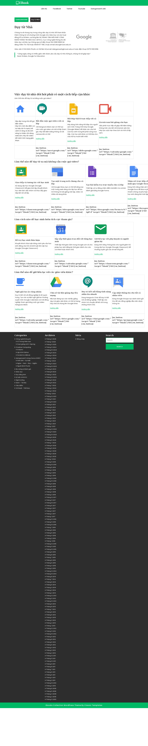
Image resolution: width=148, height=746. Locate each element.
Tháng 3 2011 (50, 680)
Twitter (69, 9)
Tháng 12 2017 (51, 497)
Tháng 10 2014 (51, 574)
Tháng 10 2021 (51, 402)
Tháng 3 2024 (51, 358)
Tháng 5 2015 (51, 563)
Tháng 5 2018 (51, 489)
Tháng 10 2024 (51, 350)
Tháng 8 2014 (51, 577)
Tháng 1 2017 (50, 516)
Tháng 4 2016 (51, 536)
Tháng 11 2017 (51, 500)
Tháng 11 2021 (51, 399)
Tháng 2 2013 (51, 623)
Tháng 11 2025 (51, 344)
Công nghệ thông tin (23, 339)
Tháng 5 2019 (51, 467)
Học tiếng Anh (21, 375)
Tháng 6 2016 (51, 530)
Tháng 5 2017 (51, 506)
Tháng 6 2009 (51, 688)
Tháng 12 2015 (51, 544)
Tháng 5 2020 (51, 448)
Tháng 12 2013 (51, 596)
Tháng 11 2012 (51, 631)
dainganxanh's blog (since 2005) (28, 358)
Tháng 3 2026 (51, 339)
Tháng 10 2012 (51, 634)
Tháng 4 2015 (51, 566)
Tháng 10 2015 (51, 549)
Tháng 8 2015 (51, 555)
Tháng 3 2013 (51, 620)
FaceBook (57, 9)
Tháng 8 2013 (51, 607)
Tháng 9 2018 (51, 484)
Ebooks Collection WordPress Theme (64, 705)
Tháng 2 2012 (51, 653)
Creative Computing (23, 347)
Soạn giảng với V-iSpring (26, 344)
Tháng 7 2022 (51, 385)
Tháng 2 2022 (51, 391)
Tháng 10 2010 (51, 683)
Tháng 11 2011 (50, 658)
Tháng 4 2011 (50, 678)
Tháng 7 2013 (51, 609)
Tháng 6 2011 (50, 672)
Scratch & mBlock (23, 355)
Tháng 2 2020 (51, 456)
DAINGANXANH (21, 20)
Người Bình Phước (23, 366)
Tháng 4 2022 (51, 388)
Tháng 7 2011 (50, 669)
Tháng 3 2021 (51, 421)
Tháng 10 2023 (51, 366)
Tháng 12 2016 (51, 519)
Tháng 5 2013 (51, 615)
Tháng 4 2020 (51, 451)
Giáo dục (19, 372)
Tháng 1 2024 (51, 361)
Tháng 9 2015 (51, 552)
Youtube (81, 9)
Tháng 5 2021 (51, 415)
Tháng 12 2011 (51, 656)
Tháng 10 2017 (51, 503)
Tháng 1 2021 (50, 426)
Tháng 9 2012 (51, 637)
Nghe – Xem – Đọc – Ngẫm (27, 363)
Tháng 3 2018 (51, 495)
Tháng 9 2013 (51, 604)
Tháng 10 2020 (51, 435)
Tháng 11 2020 (51, 432)
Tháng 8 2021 (51, 407)
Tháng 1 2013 (50, 626)
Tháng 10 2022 (51, 377)
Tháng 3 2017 (51, 511)
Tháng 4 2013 (51, 617)
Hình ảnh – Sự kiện (24, 361)
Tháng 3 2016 (51, 538)
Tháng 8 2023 (51, 372)
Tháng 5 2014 (51, 585)
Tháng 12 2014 (51, 571)
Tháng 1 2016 (50, 541)
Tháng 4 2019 (51, 470)
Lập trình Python (23, 352)
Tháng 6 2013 (51, 612)
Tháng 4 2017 (51, 508)
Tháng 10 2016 (51, 525)
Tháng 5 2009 (51, 691)
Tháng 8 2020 (51, 440)
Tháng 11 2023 (51, 364)
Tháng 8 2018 (51, 486)
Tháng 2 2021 (51, 424)
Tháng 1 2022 (51, 394)
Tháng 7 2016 (51, 527)
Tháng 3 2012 (51, 650)
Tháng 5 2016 (51, 533)
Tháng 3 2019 (51, 473)
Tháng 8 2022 (51, 383)
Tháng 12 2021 (51, 396)
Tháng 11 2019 (51, 462)
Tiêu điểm (19, 385)
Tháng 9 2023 (51, 369)
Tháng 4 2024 (51, 355)
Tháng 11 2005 (51, 699)
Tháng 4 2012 (51, 648)
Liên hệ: (44, 9)
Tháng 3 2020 (51, 454)
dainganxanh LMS (98, 9)
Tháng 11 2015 (51, 546)
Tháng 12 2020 (51, 429)
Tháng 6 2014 (51, 582)
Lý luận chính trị (21, 377)
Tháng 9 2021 (51, 405)
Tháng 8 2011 (50, 667)
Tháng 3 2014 (51, 590)
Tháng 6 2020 (51, 446)
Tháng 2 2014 (51, 593)
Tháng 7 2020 (51, 443)
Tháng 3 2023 (51, 375)
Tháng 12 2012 (51, 628)
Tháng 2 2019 (51, 475)
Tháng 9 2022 (51, 380)
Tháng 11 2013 (51, 598)
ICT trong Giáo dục (24, 341)
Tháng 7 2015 (51, 557)
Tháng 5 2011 (50, 675)
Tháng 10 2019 (51, 465)
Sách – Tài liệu (21, 383)
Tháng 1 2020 (51, 459)
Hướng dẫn (40, 138)
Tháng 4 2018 (51, 492)
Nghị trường (20, 380)
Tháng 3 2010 (51, 686)
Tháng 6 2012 (51, 642)
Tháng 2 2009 (51, 697)
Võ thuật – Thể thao (23, 388)
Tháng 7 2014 (51, 579)
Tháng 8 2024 (51, 353)
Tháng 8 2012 (51, 639)
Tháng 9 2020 (51, 437)
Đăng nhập (81, 339)
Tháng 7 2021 (51, 410)
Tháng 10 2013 (51, 601)
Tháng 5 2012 (51, 645)
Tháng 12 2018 (51, 478)
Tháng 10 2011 (51, 661)
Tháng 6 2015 (51, 560)
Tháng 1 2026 (51, 342)
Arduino (20, 350)
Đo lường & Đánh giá (23, 369)
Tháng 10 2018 (51, 481)
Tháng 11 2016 (51, 522)
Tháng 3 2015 (51, 568)
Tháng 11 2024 (51, 347)
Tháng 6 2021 (51, 413)
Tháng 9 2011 (50, 664)
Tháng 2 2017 (51, 514)
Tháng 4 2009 (51, 694)
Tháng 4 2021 (51, 418)
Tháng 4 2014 (51, 587)
